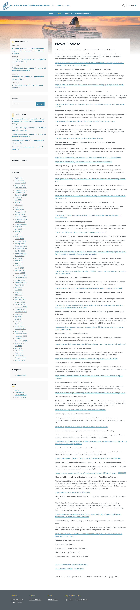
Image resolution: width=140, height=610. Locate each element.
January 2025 (20, 214)
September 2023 (21, 253)
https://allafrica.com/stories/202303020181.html (73, 492)
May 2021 (19, 321)
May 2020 (19, 351)
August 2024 (19, 227)
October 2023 (20, 251)
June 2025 (18, 202)
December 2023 (21, 246)
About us (68, 14)
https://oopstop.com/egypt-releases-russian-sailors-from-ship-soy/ (79, 138)
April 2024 (19, 236)
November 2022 (21, 278)
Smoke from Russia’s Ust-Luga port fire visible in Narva (28, 78)
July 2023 (18, 258)
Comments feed (20, 395)
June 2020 (18, 348)
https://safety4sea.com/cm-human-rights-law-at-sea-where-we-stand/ (81, 427)
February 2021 (20, 329)
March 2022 (19, 297)
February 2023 (20, 270)
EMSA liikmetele (80, 600)
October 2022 (20, 280)
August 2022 (19, 285)
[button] (132, 5)
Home (51, 14)
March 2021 (19, 326)
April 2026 (19, 178)
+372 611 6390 (35, 600)
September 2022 (21, 282)
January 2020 (20, 360)
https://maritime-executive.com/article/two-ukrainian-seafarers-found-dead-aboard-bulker (88, 458)
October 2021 (20, 309)
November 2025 (21, 190)
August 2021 (19, 314)
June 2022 (18, 290)
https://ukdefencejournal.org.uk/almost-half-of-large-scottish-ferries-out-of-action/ (85, 121)
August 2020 (19, 343)
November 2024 (21, 219)
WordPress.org (20, 397)
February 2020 (20, 358)
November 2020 (21, 336)
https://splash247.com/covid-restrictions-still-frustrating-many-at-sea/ (80, 232)
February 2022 (20, 300)
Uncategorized (20, 375)
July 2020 (18, 346)
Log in (17, 390)
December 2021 (21, 304)
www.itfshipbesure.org (80, 564)
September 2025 (21, 195)
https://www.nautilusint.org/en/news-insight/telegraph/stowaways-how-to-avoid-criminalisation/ (90, 344)
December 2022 (21, 275)
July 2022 (18, 287)
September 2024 (21, 224)
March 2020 (19, 355)
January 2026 (20, 185)
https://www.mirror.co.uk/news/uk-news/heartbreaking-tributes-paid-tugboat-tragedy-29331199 (90, 473)
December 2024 (21, 217)
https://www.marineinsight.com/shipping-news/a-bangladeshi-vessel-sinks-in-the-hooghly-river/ (90, 393)
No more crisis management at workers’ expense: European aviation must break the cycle (28, 50)
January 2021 (20, 331)
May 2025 (19, 205)
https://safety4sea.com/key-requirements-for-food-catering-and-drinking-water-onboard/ (88, 158)
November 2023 (21, 248)
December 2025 (21, 188)
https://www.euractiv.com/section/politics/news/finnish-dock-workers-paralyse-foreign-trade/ (89, 288)
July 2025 (18, 200)
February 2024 (20, 241)
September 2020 (21, 341)
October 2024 (20, 222)
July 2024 (18, 229)
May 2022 (19, 292)
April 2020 (19, 353)
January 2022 (20, 302)
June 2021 (18, 319)
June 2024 (18, 231)
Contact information (83, 14)
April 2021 (19, 324)
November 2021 (21, 307)
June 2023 (18, 261)
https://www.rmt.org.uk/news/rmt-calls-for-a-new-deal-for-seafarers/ (80, 410)
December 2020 (21, 334)
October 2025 (20, 193)
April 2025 (19, 207)
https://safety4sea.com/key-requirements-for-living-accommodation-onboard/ (83, 162)
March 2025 (19, 210)
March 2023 (19, 268)
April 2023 (19, 265)
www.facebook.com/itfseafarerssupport (69, 569)
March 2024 (19, 239)
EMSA (68, 600)
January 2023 (20, 273)
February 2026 (20, 183)
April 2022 (19, 295)
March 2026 (19, 180)
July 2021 (18, 317)
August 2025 (19, 197)
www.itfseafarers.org (63, 564)
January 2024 (20, 244)
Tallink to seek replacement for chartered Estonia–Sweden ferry (29, 69)
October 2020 (20, 338)
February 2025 (20, 212)
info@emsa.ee (53, 600)
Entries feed (19, 392)
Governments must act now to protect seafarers (27, 86)
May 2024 (19, 234)
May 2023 (19, 263)
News (59, 14)
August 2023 (19, 256)
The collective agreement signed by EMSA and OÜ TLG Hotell (29, 60)
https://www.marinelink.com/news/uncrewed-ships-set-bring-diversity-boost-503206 (86, 359)
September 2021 (21, 312)
